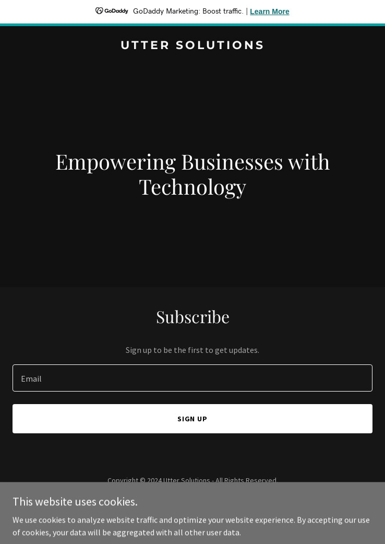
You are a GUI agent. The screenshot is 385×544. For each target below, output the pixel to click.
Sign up (192, 418)
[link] (192, 46)
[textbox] (192, 378)
